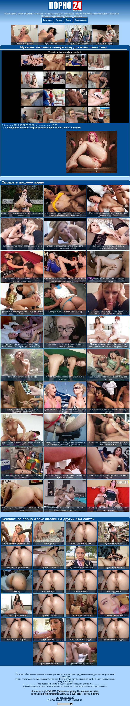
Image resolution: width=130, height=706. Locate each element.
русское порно (46, 127)
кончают (24, 127)
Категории (47, 20)
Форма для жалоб (65, 697)
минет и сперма (72, 127)
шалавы (59, 127)
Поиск (68, 20)
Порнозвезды (80, 20)
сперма (33, 127)
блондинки (13, 127)
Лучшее (59, 20)
